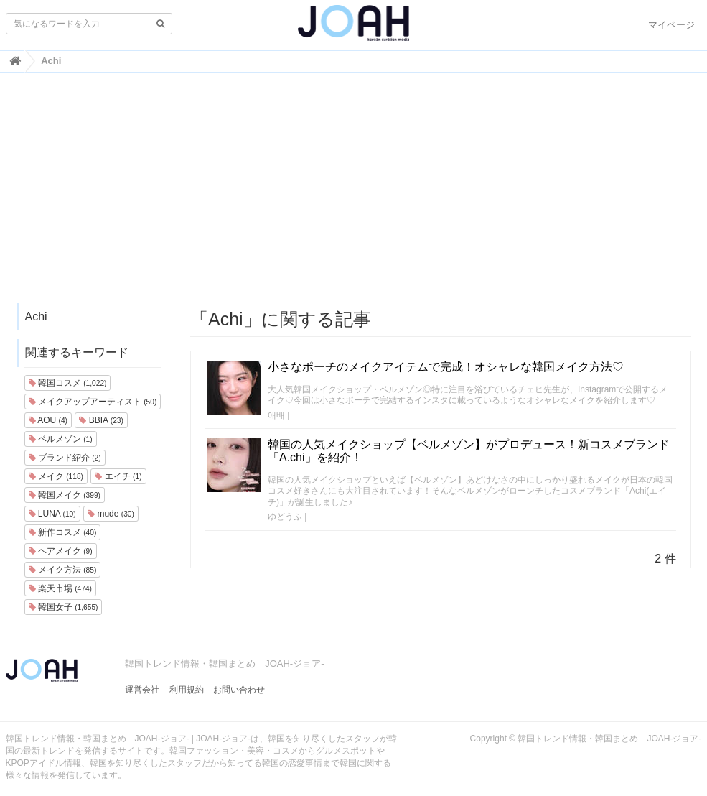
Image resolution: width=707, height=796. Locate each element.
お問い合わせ (239, 690)
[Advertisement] (354, 194)
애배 (276, 415)
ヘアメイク (61, 551)
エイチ (118, 476)
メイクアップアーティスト (93, 402)
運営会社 (142, 690)
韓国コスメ (68, 383)
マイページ (671, 24)
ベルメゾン (61, 439)
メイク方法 (63, 570)
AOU (48, 420)
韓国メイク (64, 495)
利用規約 (186, 690)
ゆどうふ (285, 517)
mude (111, 514)
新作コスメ (63, 532)
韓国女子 (63, 607)
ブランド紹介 (65, 458)
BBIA (101, 420)
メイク (56, 476)
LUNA (52, 514)
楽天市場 (60, 588)
